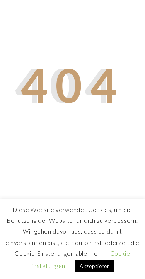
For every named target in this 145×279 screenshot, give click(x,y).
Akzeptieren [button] (95, 266)
